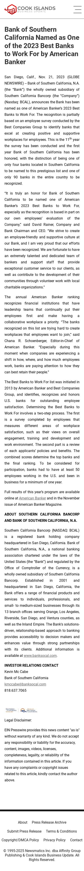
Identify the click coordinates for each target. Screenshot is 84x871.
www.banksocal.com (40, 655)
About (22, 822)
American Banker (32, 498)
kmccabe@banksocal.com (25, 684)
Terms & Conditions (61, 831)
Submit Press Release (24, 831)
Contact (76, 840)
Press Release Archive (49, 822)
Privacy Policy (54, 840)
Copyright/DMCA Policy (20, 840)
